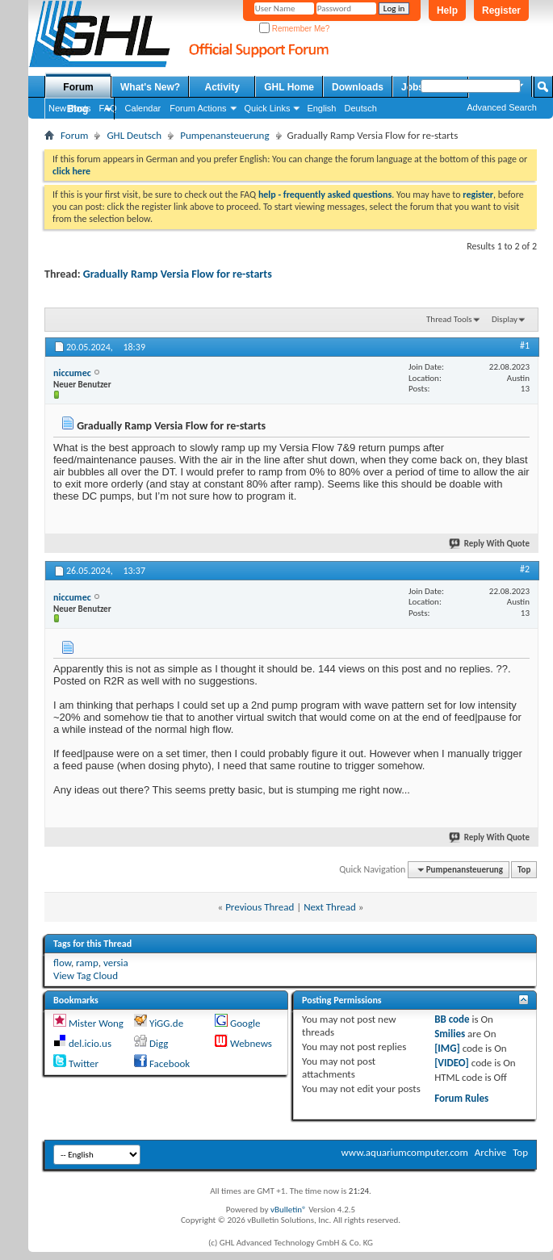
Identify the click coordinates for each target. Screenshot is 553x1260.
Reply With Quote (490, 543)
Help (447, 10)
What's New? (150, 87)
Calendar (143, 108)
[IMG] (447, 1048)
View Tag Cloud (85, 975)
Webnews (251, 1043)
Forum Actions (198, 108)
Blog (78, 109)
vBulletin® (288, 1209)
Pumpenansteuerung (224, 135)
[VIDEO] (451, 1063)
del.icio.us (90, 1043)
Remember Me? (294, 28)
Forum (78, 87)
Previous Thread (259, 907)
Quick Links (268, 108)
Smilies (449, 1034)
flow (62, 963)
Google (245, 1023)
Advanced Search (502, 107)
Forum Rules (461, 1098)
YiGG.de (166, 1023)
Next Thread (330, 907)
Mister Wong (96, 1023)
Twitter (83, 1063)
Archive (490, 1152)
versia (115, 963)
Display (504, 319)
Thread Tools (449, 319)
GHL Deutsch (134, 135)
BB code (451, 1019)
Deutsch (360, 108)
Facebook (169, 1063)
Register (501, 10)
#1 (525, 345)
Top (523, 869)
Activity (222, 87)
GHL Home (289, 87)
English (321, 108)
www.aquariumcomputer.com (404, 1152)
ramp (87, 963)
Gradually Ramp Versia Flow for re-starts (177, 274)
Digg (158, 1043)
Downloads (357, 87)
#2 (525, 569)
